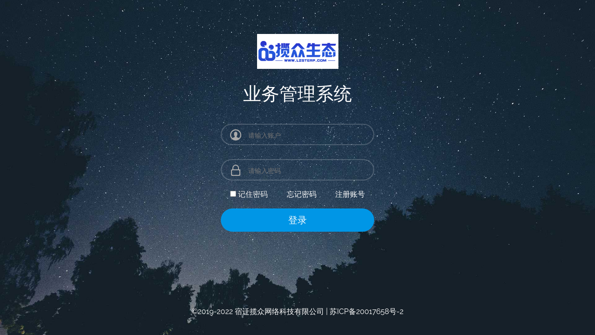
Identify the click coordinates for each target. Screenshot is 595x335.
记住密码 (253, 194)
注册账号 (350, 194)
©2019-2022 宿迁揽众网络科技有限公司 (258, 311)
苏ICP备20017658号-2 (366, 311)
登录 (297, 220)
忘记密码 (302, 194)
